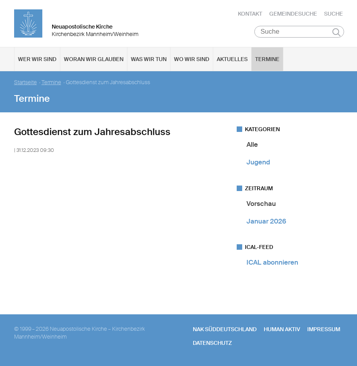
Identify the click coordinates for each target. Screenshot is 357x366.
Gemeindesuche (293, 13)
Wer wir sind (37, 59)
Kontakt (250, 13)
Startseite (25, 82)
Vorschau (261, 203)
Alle (252, 144)
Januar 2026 (266, 221)
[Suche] (299, 32)
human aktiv (282, 329)
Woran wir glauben (93, 59)
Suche (333, 13)
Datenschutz (212, 342)
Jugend (258, 162)
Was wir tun (149, 59)
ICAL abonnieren (272, 262)
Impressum (323, 329)
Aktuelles (232, 59)
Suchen (336, 32)
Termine (267, 59)
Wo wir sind (191, 59)
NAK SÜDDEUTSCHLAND (225, 329)
